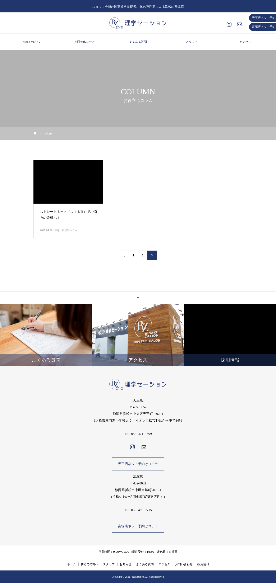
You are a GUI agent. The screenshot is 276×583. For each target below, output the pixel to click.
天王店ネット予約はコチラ (138, 464)
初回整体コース (84, 41)
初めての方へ (31, 41)
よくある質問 (138, 41)
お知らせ (125, 564)
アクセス (245, 41)
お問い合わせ (184, 564)
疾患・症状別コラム (66, 230)
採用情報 (203, 564)
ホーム (71, 564)
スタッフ (191, 41)
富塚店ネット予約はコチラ (138, 526)
